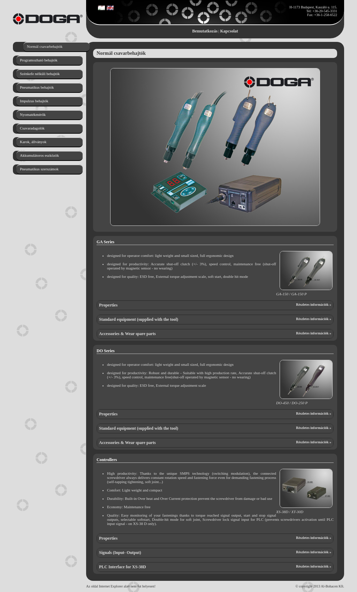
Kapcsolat (229, 31)
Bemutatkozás (205, 31)
